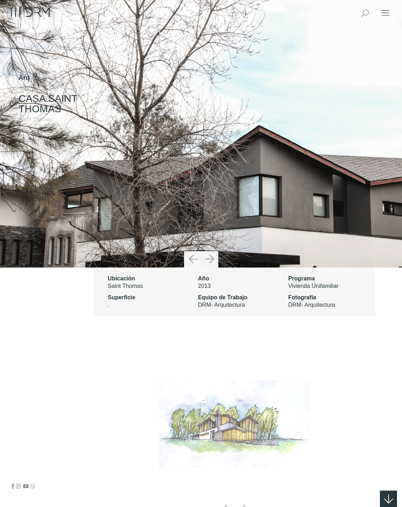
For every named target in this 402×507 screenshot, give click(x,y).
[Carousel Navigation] (201, 259)
